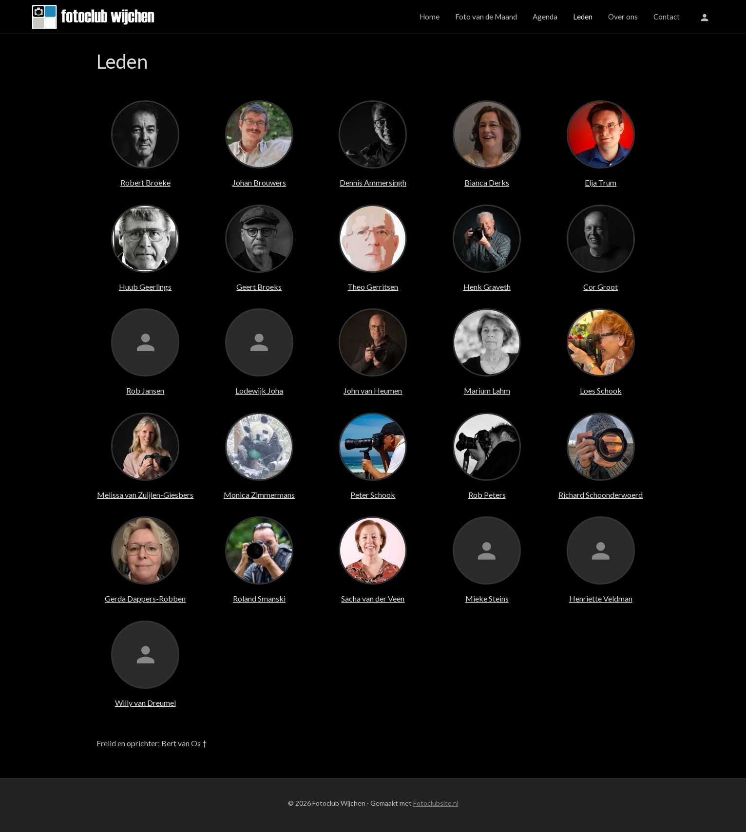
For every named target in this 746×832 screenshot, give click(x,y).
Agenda (545, 16)
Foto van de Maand (486, 16)
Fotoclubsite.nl (436, 803)
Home (430, 16)
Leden (583, 16)
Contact (666, 16)
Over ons (623, 16)
